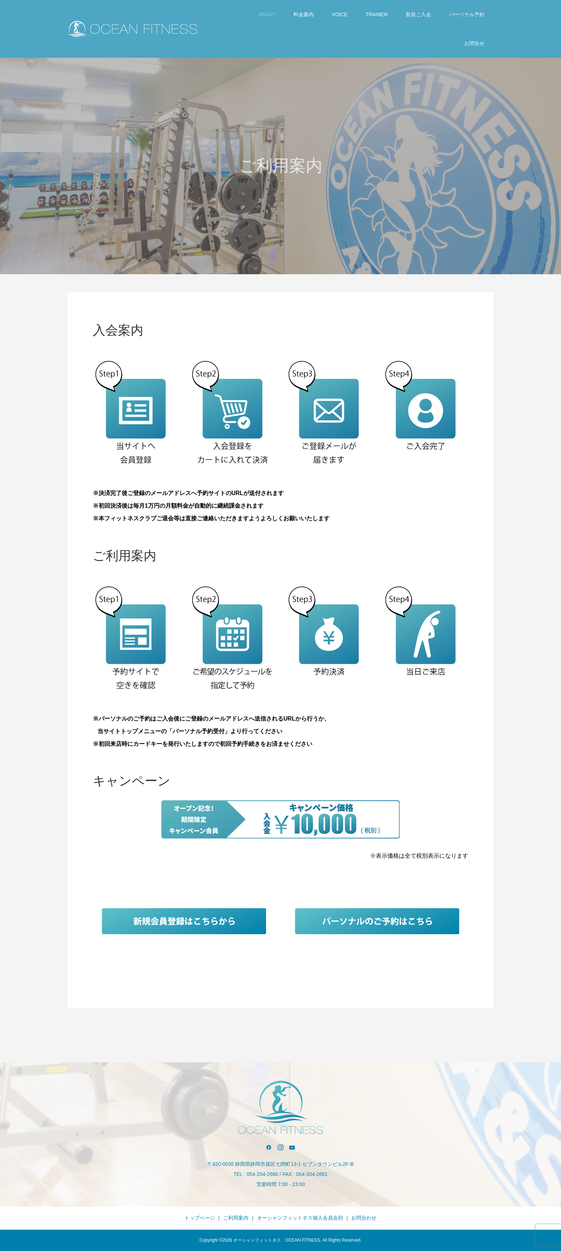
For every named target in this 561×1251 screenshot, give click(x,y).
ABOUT (266, 14)
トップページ (199, 1218)
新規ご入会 (418, 14)
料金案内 (303, 14)
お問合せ (474, 43)
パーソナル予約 (466, 14)
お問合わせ (364, 1218)
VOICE (340, 14)
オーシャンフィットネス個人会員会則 (300, 1218)
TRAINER (377, 14)
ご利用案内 (235, 1218)
